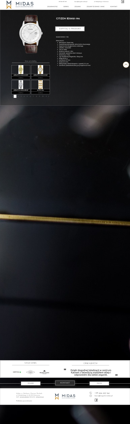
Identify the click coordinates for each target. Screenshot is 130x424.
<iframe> (65, 414)
